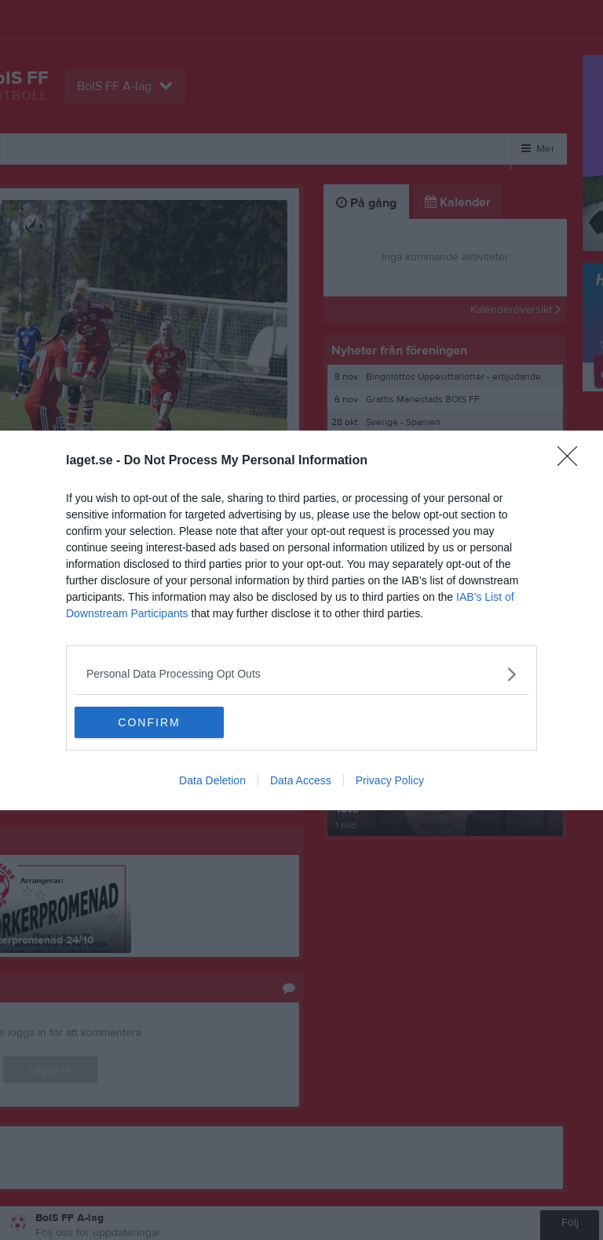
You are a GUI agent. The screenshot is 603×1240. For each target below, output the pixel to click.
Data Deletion (212, 780)
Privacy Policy (390, 780)
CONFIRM (149, 722)
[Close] (572, 461)
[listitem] (301, 674)
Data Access (300, 780)
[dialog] (301, 620)
